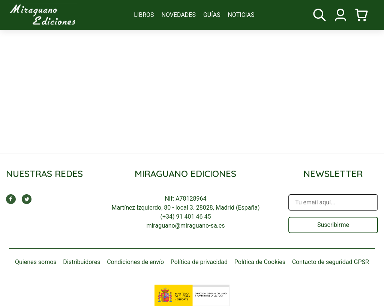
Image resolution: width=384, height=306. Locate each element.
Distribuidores (81, 262)
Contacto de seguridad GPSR (330, 262)
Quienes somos (36, 262)
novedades (179, 14)
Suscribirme (333, 224)
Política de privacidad (199, 262)
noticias (241, 14)
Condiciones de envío (135, 262)
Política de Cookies (259, 262)
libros (144, 14)
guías (211, 14)
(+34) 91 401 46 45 (185, 216)
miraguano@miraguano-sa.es (185, 225)
